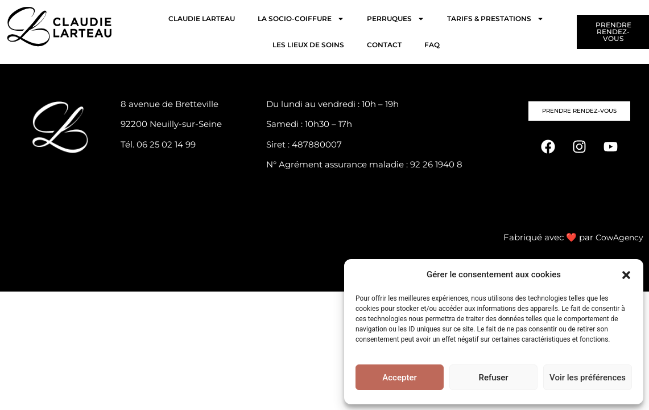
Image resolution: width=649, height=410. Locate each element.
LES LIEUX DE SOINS (308, 44)
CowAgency (618, 235)
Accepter (399, 377)
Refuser (493, 377)
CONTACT (384, 44)
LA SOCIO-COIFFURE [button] (301, 19)
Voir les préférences (587, 377)
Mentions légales (301, 205)
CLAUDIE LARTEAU (201, 18)
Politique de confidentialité (323, 186)
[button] (626, 275)
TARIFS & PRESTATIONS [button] (495, 19)
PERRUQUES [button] (395, 19)
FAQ (432, 44)
